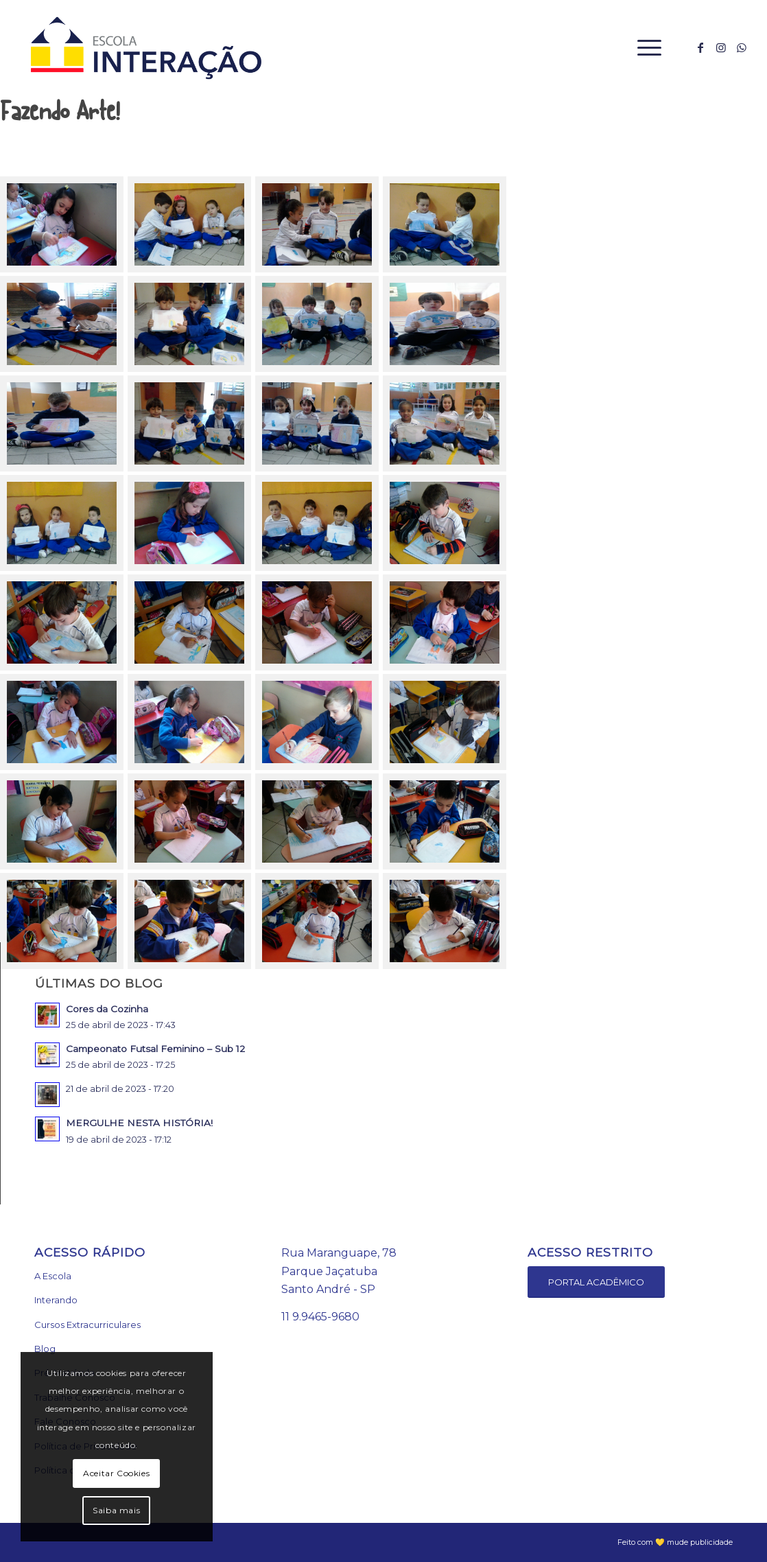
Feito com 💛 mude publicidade (675, 1542)
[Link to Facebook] (700, 47)
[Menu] (644, 48)
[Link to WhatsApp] (741, 47)
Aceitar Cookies (116, 1473)
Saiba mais (116, 1510)
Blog (45, 1348)
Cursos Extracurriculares (87, 1324)
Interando (56, 1299)
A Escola (52, 1275)
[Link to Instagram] (721, 47)
